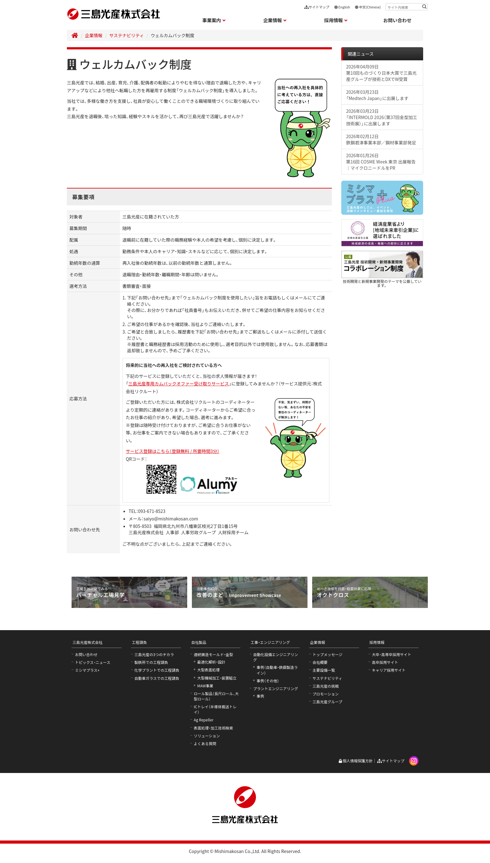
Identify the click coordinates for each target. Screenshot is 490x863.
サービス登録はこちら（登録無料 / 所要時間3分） (173, 451)
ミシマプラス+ (87, 670)
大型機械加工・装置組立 (217, 677)
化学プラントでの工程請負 (156, 670)
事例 (260, 696)
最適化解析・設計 (211, 662)
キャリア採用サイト (389, 670)
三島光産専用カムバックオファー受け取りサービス (178, 383)
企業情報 (93, 35)
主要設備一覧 (323, 670)
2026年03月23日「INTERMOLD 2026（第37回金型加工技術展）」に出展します (382, 117)
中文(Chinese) (368, 6)
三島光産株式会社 (87, 642)
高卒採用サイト (385, 662)
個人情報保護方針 (355, 760)
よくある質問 (205, 743)
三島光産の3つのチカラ (154, 654)
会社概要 (320, 662)
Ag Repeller (203, 719)
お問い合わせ (397, 20)
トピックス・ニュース (92, 662)
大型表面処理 (208, 669)
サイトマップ (316, 6)
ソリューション (207, 735)
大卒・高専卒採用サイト (391, 654)
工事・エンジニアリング (270, 642)
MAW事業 (205, 685)
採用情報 (376, 642)
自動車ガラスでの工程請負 (156, 678)
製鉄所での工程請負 (151, 662)
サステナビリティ (126, 35)
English (342, 6)
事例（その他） (268, 680)
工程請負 (139, 642)
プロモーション (325, 693)
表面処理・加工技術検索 (213, 727)
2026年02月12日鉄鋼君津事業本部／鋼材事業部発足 (381, 139)
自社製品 (198, 642)
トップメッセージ (327, 654)
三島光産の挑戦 (325, 686)
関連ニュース (361, 54)
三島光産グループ (327, 701)
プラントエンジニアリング (275, 688)
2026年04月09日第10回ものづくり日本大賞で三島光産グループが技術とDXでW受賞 (381, 72)
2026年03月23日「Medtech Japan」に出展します (377, 95)
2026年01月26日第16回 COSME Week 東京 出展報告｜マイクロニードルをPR (381, 161)
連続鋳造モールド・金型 (213, 654)
